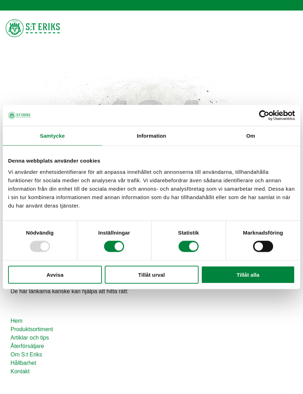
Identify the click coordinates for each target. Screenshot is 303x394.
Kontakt (20, 371)
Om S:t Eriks (26, 354)
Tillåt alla (248, 274)
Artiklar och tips (30, 338)
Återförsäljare (27, 346)
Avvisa (54, 274)
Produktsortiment (32, 329)
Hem (16, 321)
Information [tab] (151, 136)
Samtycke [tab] (52, 136)
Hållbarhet (23, 363)
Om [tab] (250, 136)
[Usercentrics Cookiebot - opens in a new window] (264, 115)
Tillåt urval (151, 274)
